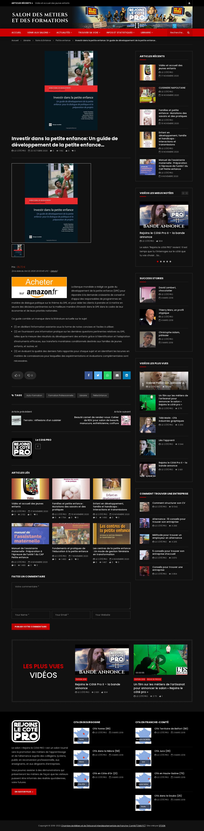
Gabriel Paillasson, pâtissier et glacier (170, 383)
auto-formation (34, 395)
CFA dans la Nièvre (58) (106, 751)
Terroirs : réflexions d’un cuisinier (42, 420)
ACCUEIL (16, 32)
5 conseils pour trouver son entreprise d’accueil (168, 552)
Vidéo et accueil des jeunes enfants (52, 3)
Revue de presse (154, 679)
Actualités (63, 32)
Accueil (15, 40)
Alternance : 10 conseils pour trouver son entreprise (169, 520)
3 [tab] (164, 261)
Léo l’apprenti (166, 440)
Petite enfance (63, 40)
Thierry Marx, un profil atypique (171, 311)
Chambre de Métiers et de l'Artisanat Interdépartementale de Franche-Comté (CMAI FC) (103, 825)
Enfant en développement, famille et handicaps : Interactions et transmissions (110, 506)
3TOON (162, 825)
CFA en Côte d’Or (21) (105, 773)
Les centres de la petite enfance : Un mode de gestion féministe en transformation (111, 551)
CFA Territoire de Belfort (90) (171, 728)
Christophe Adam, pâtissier (169, 334)
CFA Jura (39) (162, 751)
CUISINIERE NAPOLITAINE (172, 87)
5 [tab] (170, 261)
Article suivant (122, 411)
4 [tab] (167, 261)
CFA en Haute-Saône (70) (169, 773)
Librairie (146, 32)
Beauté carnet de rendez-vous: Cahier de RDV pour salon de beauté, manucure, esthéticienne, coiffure (96, 420)
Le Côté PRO (20, 150)
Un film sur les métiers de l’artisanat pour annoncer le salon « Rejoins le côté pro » (173, 400)
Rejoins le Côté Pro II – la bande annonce (162, 235)
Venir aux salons (37, 32)
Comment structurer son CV (168, 503)
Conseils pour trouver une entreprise (167, 568)
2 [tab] (161, 261)
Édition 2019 (81, 679)
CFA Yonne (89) (101, 728)
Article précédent (22, 411)
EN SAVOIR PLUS (24, 791)
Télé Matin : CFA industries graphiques (171, 419)
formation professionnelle (60, 395)
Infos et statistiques (119, 32)
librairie (83, 395)
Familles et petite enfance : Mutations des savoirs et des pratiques (69, 506)
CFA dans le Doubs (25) (168, 795)
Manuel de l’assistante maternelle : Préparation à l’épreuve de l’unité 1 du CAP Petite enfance (28, 553)
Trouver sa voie (88, 32)
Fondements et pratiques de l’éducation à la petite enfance (70, 550)
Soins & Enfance (43, 40)
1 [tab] (157, 261)
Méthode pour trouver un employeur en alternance (167, 536)
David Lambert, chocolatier (167, 289)
